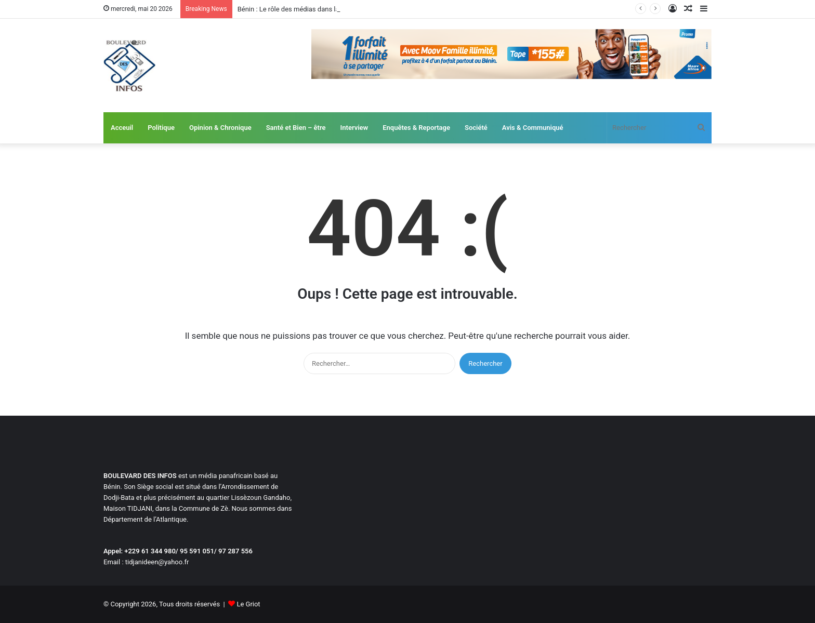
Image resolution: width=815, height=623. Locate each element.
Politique (161, 127)
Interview (354, 127)
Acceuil (122, 127)
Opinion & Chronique (220, 127)
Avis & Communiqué (532, 127)
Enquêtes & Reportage (416, 127)
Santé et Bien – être (296, 127)
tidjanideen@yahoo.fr (157, 562)
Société (476, 127)
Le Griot (248, 604)
